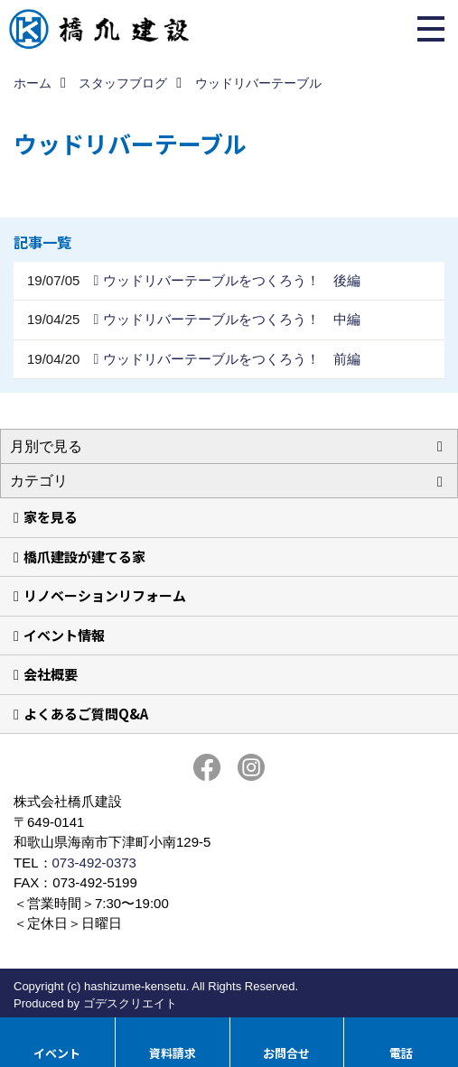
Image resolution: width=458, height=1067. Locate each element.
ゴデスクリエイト (130, 1003)
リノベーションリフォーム (104, 595)
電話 (401, 1053)
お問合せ (286, 1053)
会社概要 (50, 673)
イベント (56, 1053)
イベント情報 (64, 635)
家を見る (50, 516)
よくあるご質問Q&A (85, 713)
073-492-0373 (94, 862)
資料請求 (172, 1053)
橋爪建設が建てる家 (84, 556)
